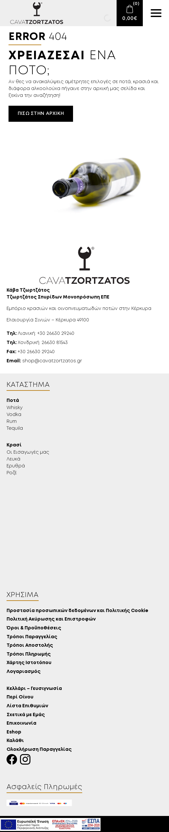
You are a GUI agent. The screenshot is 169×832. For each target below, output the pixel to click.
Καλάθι (15, 741)
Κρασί (14, 445)
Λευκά (13, 459)
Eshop (14, 732)
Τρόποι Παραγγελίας (32, 637)
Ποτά (13, 401)
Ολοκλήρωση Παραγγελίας (39, 750)
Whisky (15, 408)
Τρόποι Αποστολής (30, 645)
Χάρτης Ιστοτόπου (29, 663)
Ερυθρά (16, 466)
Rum (12, 422)
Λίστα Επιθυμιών (27, 706)
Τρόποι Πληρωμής (29, 654)
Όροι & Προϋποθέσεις (34, 628)
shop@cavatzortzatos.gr (44, 361)
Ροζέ (12, 473)
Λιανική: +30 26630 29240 (40, 333)
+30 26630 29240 (31, 352)
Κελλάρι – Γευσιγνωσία (34, 689)
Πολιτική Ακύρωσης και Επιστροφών (51, 619)
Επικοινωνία (21, 723)
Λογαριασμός (24, 672)
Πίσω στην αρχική (41, 113)
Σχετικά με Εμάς (26, 715)
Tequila (15, 428)
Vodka (14, 415)
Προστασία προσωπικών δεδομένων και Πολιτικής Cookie (77, 611)
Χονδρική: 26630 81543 (37, 343)
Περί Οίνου (20, 697)
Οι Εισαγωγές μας (28, 452)
